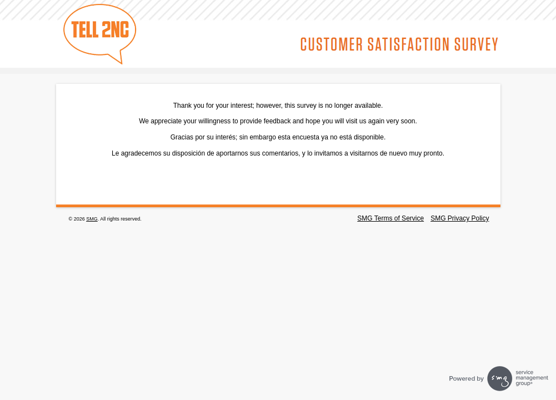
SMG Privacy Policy (459, 218)
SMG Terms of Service (390, 218)
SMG (92, 219)
